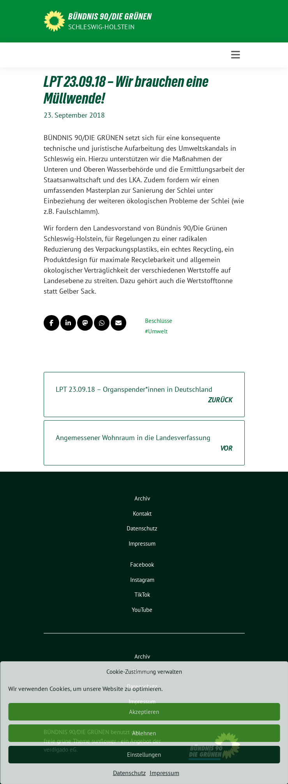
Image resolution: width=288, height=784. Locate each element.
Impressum (164, 773)
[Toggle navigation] (235, 55)
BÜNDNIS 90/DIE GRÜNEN (110, 16)
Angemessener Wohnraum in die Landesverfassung (144, 443)
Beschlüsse (158, 320)
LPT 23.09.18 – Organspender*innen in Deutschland (144, 395)
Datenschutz (129, 773)
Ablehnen (144, 733)
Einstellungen (144, 754)
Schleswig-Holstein (101, 27)
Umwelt (158, 331)
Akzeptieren (144, 711)
